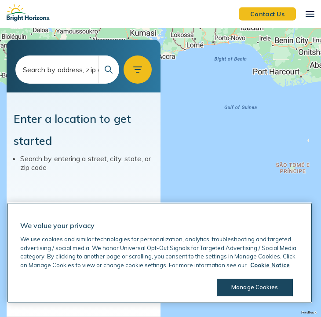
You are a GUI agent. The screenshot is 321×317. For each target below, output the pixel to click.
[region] (160, 172)
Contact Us (267, 14)
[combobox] (67, 69)
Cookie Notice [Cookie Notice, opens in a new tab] (270, 265)
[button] (138, 69)
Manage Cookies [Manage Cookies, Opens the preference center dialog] (254, 287)
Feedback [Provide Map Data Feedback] (309, 312)
